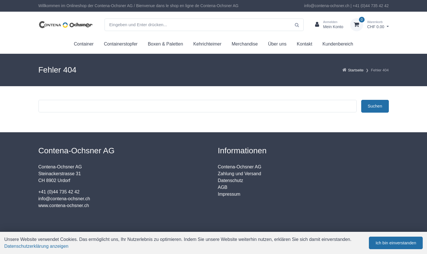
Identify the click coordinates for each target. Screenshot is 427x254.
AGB (223, 187)
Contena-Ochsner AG (239, 166)
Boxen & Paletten (165, 44)
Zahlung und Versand (239, 173)
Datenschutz (230, 180)
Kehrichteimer (207, 44)
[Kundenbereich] (326, 24)
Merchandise (245, 44)
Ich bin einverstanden (395, 242)
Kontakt (304, 44)
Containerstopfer (121, 44)
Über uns (277, 44)
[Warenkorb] (369, 24)
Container (83, 44)
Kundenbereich (337, 44)
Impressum (229, 194)
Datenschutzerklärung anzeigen (36, 246)
